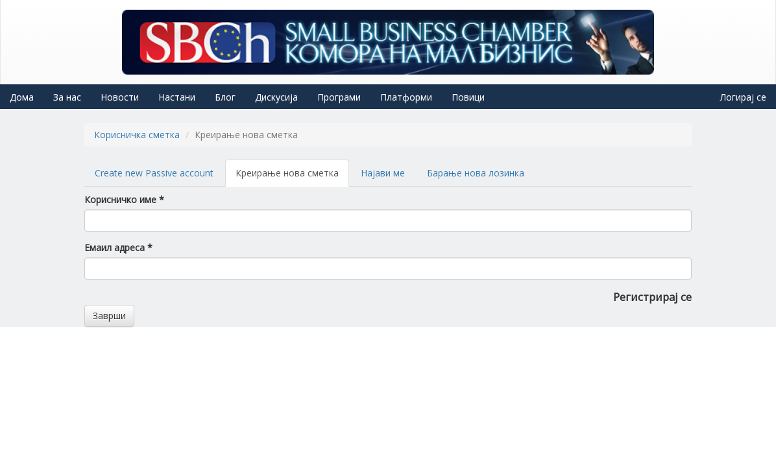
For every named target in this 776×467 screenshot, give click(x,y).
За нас (67, 97)
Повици (468, 97)
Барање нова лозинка (475, 173)
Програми (339, 97)
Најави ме (383, 173)
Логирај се (743, 97)
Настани (176, 97)
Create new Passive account (154, 173)
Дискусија (276, 97)
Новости (120, 97)
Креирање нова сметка (292, 177)
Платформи (406, 97)
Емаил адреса (118, 247)
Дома (22, 97)
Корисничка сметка (137, 134)
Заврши (109, 315)
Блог (225, 97)
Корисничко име (124, 199)
